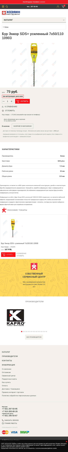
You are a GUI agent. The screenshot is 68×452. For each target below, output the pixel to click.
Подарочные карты (9, 379)
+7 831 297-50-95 (9, 409)
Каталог (6, 352)
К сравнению (21, 253)
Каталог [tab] (34, 20)
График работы (9, 423)
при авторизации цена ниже (13, 96)
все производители (34, 337)
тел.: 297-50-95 (32, 6)
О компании (6, 369)
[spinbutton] (7, 101)
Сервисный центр (8, 376)
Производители (10, 356)
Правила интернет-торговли (13, 392)
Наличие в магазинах (22, 126)
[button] (11, 101)
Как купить (6, 382)
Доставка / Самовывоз (11, 389)
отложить (10, 111)
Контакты (7, 361)
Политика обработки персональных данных (19, 395)
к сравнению (11, 107)
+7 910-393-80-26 (10, 411)
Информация (8, 365)
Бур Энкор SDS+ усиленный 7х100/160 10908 (19, 243)
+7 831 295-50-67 (9, 416)
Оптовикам (6, 372)
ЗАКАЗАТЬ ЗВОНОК (10, 420)
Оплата (5, 385)
